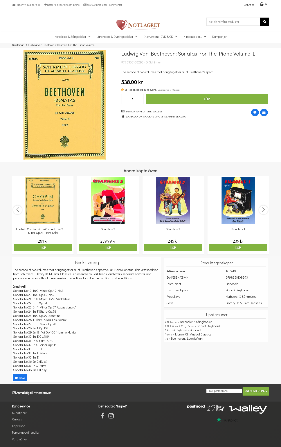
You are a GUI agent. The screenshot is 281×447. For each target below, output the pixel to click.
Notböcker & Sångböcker (73, 36)
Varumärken (20, 439)
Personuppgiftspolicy (25, 432)
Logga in (249, 4)
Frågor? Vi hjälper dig (26, 4)
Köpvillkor (18, 426)
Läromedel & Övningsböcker (118, 36)
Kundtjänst (19, 413)
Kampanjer (219, 36)
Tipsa (20, 378)
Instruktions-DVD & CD (162, 36)
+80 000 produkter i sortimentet (102, 4)
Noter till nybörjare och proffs (61, 4)
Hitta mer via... (196, 36)
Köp (207, 99)
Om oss (17, 419)
